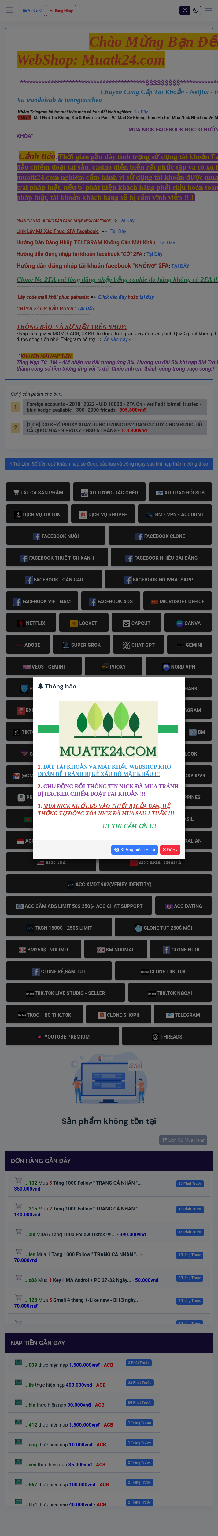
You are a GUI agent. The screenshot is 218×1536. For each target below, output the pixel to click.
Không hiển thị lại (134, 849)
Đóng (170, 849)
